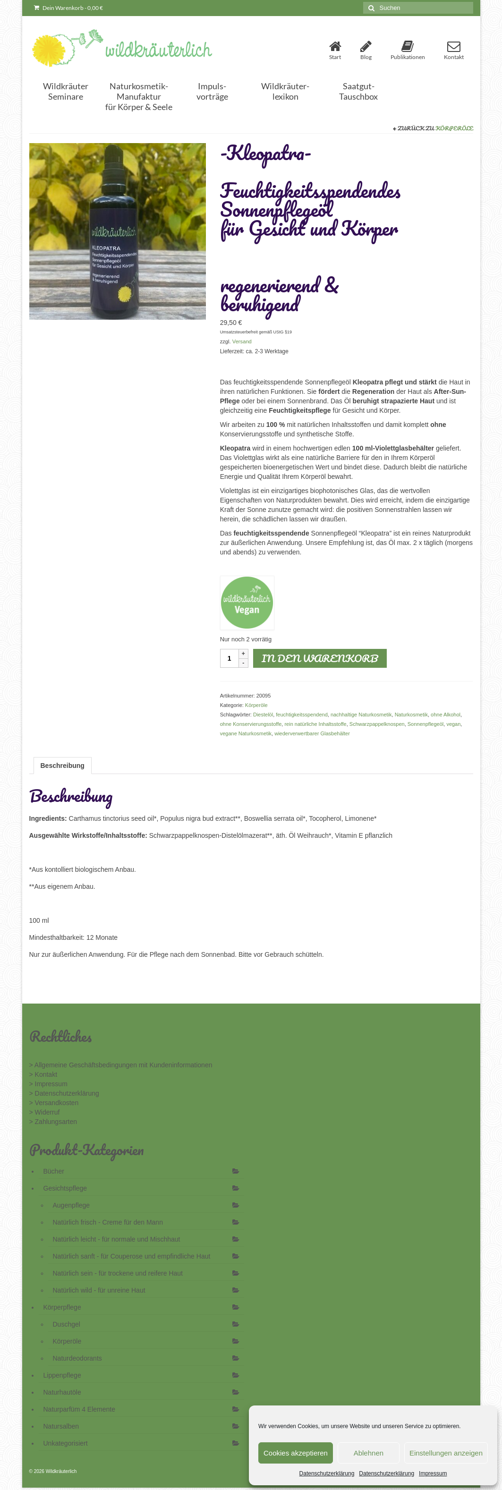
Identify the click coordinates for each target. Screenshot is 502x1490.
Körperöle (454, 128)
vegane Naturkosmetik (246, 733)
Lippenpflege (62, 1375)
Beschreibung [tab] (63, 765)
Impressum (433, 1473)
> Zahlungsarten (53, 1121)
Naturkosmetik (411, 714)
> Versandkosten (54, 1103)
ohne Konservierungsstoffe (251, 724)
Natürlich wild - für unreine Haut (99, 1290)
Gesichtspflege (65, 1188)
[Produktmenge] (229, 658)
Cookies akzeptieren (296, 1453)
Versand (242, 341)
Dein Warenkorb (68, 7)
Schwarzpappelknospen (377, 724)
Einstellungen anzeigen (446, 1453)
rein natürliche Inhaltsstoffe (315, 724)
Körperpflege (62, 1307)
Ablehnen (368, 1453)
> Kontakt (43, 1074)
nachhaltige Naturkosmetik (361, 714)
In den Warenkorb (320, 658)
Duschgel (66, 1324)
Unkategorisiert (65, 1443)
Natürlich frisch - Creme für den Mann (108, 1222)
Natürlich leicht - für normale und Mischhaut (116, 1239)
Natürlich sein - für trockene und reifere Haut (118, 1273)
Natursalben (61, 1426)
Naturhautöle (62, 1392)
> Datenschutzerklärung (64, 1093)
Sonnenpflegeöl (425, 724)
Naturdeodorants (77, 1358)
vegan (453, 724)
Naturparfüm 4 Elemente (79, 1409)
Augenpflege (71, 1205)
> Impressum (48, 1084)
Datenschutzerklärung (327, 1473)
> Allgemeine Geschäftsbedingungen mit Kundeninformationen (121, 1065)
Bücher (53, 1171)
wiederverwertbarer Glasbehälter (312, 733)
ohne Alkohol (445, 714)
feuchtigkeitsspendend (301, 714)
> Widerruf (44, 1112)
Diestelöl (263, 714)
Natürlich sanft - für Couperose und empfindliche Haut (132, 1256)
